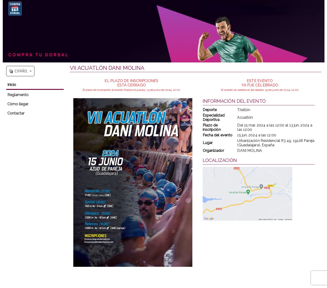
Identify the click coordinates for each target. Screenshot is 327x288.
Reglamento (18, 95)
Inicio (11, 84)
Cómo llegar (17, 104)
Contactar (16, 113)
